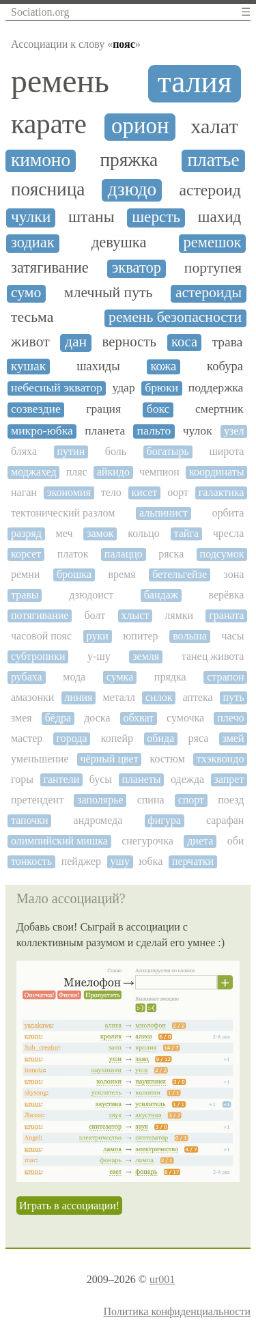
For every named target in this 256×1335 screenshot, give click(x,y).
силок (158, 697)
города (72, 738)
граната (226, 615)
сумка (119, 677)
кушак (28, 366)
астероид (209, 190)
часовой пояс (41, 636)
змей (233, 738)
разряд (26, 533)
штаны (91, 216)
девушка (118, 242)
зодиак (33, 242)
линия (78, 697)
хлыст (135, 615)
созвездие (36, 408)
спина (151, 800)
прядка (170, 677)
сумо (26, 293)
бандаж (161, 595)
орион (140, 125)
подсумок (222, 554)
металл (118, 697)
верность (129, 342)
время (122, 574)
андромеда (98, 820)
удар (123, 387)
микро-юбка (42, 430)
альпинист (163, 513)
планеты (141, 779)
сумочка (185, 718)
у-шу (99, 656)
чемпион (159, 472)
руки (98, 636)
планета (105, 430)
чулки (31, 216)
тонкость (31, 861)
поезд (231, 800)
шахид (219, 216)
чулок (197, 430)
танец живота (213, 656)
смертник (219, 408)
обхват (139, 718)
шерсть (156, 216)
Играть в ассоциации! (69, 1205)
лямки (179, 615)
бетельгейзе (179, 574)
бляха (24, 451)
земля (145, 656)
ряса (198, 738)
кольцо (144, 533)
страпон (225, 677)
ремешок (213, 242)
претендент (37, 800)
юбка (151, 861)
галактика (221, 492)
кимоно (40, 160)
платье (213, 160)
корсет (26, 554)
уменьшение (40, 759)
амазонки (32, 697)
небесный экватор (56, 387)
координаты (216, 472)
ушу (120, 861)
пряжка (129, 160)
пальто (154, 430)
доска (97, 718)
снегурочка (147, 841)
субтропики (38, 656)
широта (226, 451)
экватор (136, 268)
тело (111, 492)
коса (184, 341)
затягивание (50, 268)
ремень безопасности (175, 317)
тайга (186, 533)
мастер (26, 738)
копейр (117, 738)
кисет (145, 492)
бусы (100, 779)
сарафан (225, 820)
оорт (177, 492)
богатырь (167, 451)
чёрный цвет (109, 759)
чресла (228, 533)
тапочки (29, 820)
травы (25, 595)
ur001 (162, 1279)
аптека (197, 697)
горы (22, 779)
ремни (25, 574)
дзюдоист (91, 595)
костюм (167, 759)
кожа (163, 366)
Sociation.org (40, 12)
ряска (171, 554)
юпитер (140, 636)
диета (200, 841)
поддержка (216, 387)
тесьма (32, 317)
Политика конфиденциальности (177, 1311)
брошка (74, 574)
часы (232, 636)
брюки (161, 387)
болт (94, 615)
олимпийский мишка (59, 841)
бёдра (58, 718)
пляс (76, 472)
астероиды (208, 293)
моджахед (34, 472)
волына (190, 636)
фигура (164, 820)
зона (234, 574)
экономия (69, 492)
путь (233, 697)
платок (73, 554)
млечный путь (108, 293)
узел (234, 431)
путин (71, 451)
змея (21, 718)
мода (74, 677)
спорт (191, 800)
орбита (228, 513)
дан (76, 342)
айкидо (113, 472)
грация (103, 408)
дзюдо (132, 189)
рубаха (26, 677)
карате (49, 124)
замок (100, 533)
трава (227, 342)
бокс (158, 408)
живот (30, 342)
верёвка (226, 595)
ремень (60, 81)
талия (195, 82)
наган (24, 492)
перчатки (193, 861)
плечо (230, 718)
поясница (48, 189)
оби (235, 841)
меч (64, 533)
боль (115, 451)
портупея (213, 268)
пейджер (81, 861)
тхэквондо (220, 759)
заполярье (100, 800)
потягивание (39, 615)
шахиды (98, 366)
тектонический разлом (63, 513)
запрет (229, 779)
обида (160, 738)
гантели (61, 779)
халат (214, 126)
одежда (187, 779)
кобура (225, 366)
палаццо (123, 554)
